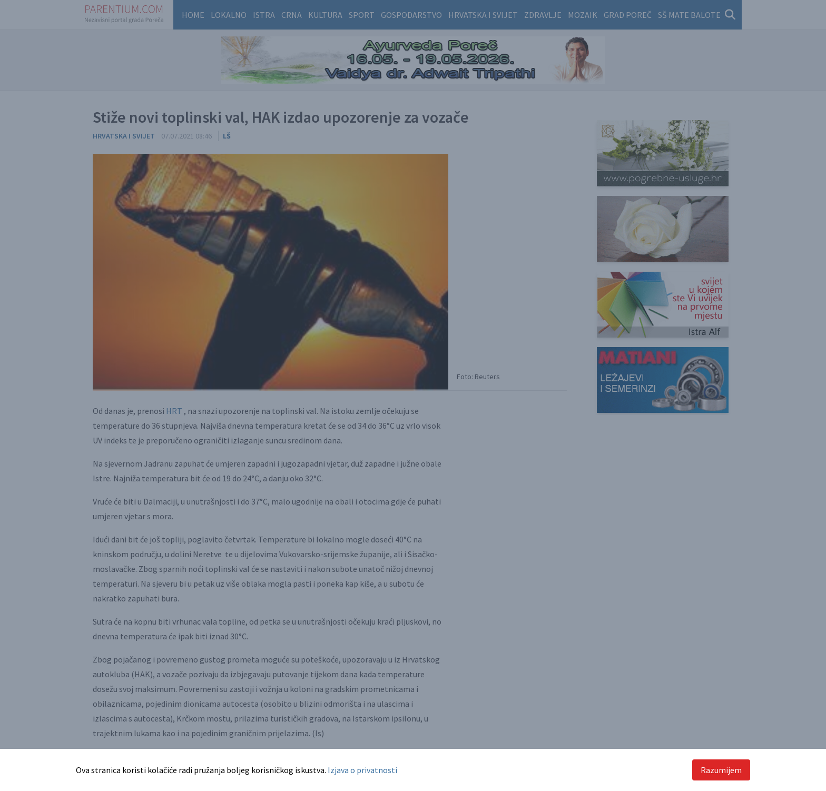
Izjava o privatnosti (362, 770)
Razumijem (721, 770)
